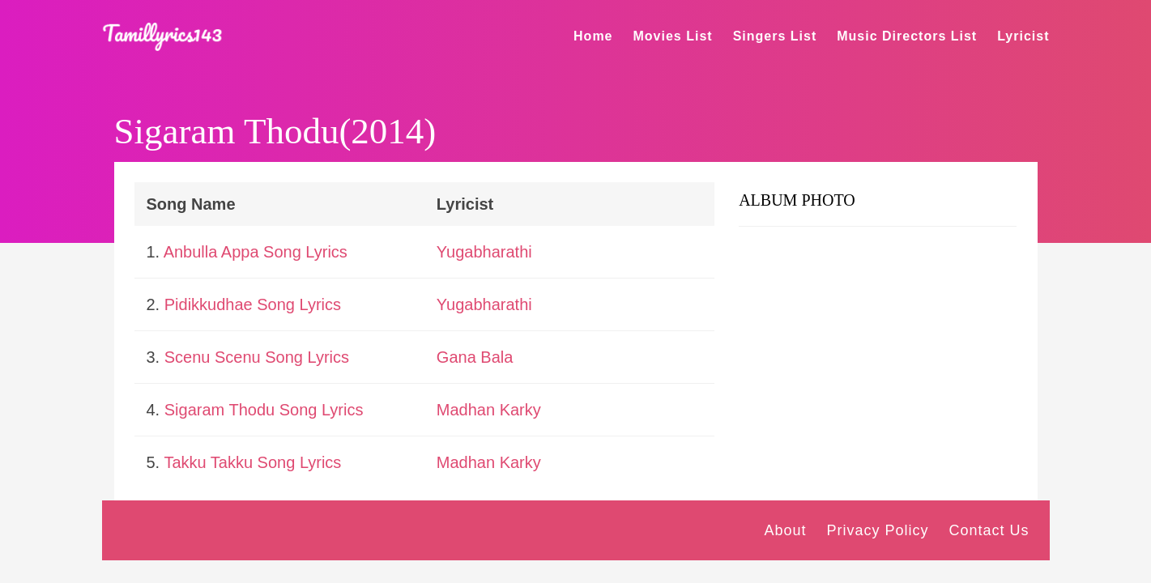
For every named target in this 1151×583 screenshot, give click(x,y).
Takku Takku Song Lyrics (252, 462)
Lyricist (1023, 36)
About (785, 530)
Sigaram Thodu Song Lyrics (264, 410)
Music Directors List (907, 36)
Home (592, 36)
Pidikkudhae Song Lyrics (252, 304)
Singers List (775, 36)
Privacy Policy (877, 530)
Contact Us (989, 530)
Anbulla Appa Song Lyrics (255, 252)
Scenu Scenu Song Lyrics (256, 357)
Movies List (673, 36)
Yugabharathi (484, 252)
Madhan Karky (489, 410)
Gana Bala (475, 357)
